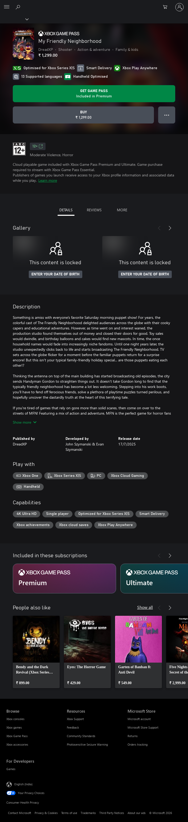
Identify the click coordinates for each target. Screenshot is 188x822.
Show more (24, 422)
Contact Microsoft (19, 813)
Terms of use (69, 813)
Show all (145, 607)
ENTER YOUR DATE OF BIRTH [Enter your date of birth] (55, 274)
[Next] (170, 228)
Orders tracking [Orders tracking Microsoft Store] (138, 744)
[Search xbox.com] (18, 7)
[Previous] (159, 228)
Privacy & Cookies (46, 813)
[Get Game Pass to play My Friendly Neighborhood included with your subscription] (94, 93)
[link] (36, 652)
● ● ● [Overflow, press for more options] (166, 114)
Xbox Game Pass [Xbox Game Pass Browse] (17, 736)
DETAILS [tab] (65, 209)
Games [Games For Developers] (10, 769)
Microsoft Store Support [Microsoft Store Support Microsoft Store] (143, 727)
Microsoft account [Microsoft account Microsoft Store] (139, 719)
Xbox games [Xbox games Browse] (14, 727)
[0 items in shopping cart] (166, 7)
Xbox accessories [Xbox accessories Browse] (17, 744)
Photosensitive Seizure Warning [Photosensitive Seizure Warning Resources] (87, 744)
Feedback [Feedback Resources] (73, 727)
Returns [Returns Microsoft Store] (133, 736)
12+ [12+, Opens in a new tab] (37, 146)
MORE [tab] (122, 209)
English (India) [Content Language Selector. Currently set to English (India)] (23, 784)
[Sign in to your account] (179, 7)
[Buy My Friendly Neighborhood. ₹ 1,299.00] (83, 114)
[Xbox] (14, 18)
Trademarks (88, 813)
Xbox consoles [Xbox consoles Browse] (15, 719)
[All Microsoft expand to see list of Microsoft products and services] (6, 7)
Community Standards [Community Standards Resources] (81, 736)
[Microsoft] (93, 4)
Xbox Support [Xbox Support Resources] (75, 719)
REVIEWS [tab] (94, 209)
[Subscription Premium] (64, 578)
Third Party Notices (111, 813)
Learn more (47, 180)
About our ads (137, 813)
